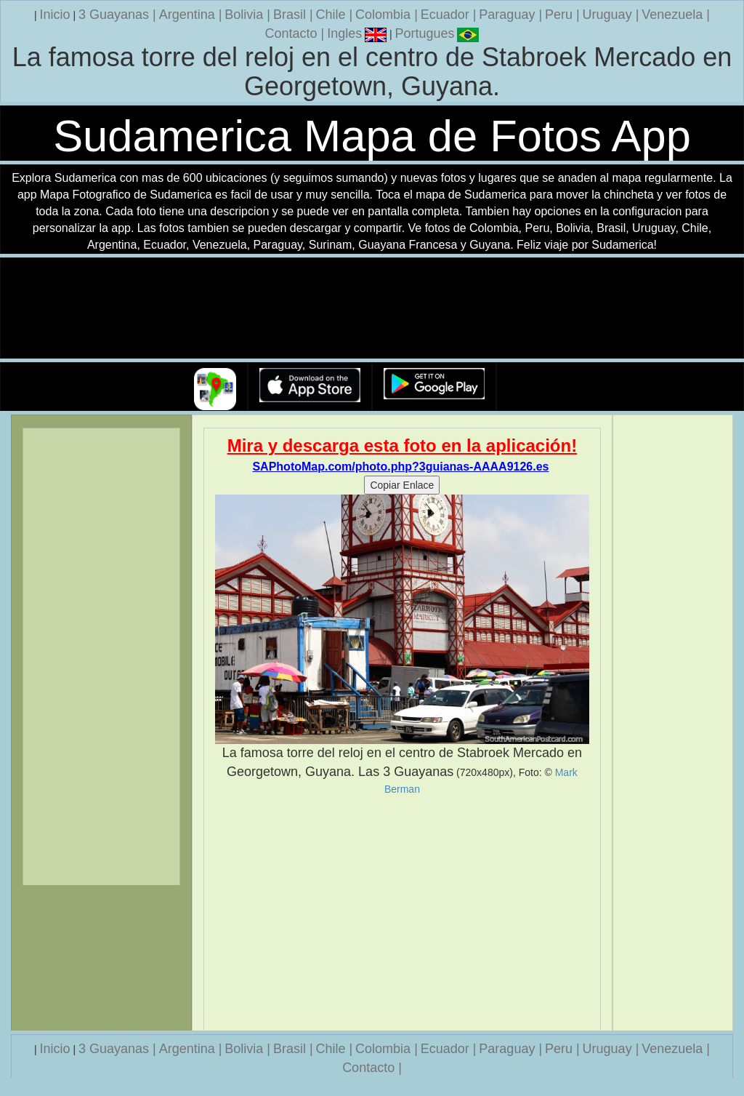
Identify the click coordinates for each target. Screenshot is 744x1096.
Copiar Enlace (402, 485)
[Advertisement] (402, 913)
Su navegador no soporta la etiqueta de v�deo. (372, 308)
